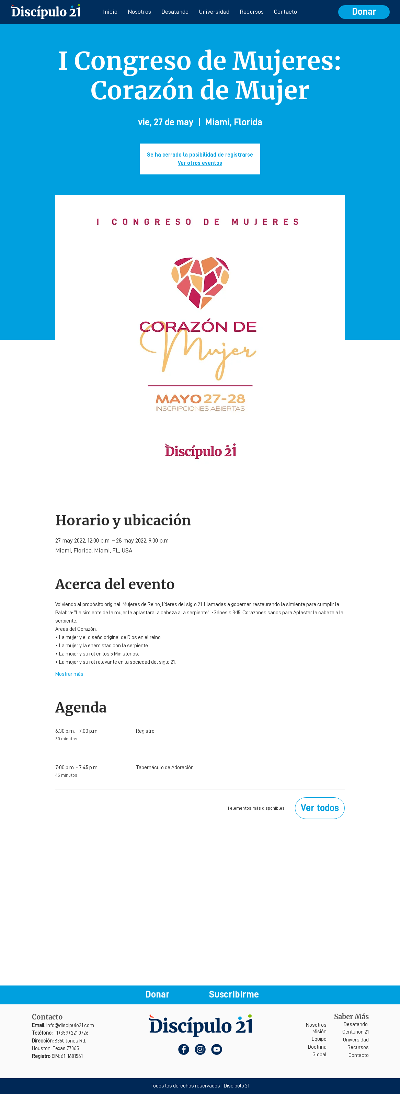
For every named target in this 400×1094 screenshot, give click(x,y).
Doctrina (317, 1047)
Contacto (358, 1055)
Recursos (358, 1047)
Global (319, 1054)
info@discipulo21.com (63, 1025)
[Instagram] (200, 1049)
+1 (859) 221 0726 (60, 1033)
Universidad (356, 1039)
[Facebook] (183, 1049)
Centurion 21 (355, 1032)
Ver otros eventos (200, 163)
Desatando (356, 1024)
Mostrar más (69, 674)
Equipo (319, 1039)
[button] (234, 995)
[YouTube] (216, 1049)
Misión (319, 1031)
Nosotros (316, 1025)
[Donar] (364, 12)
